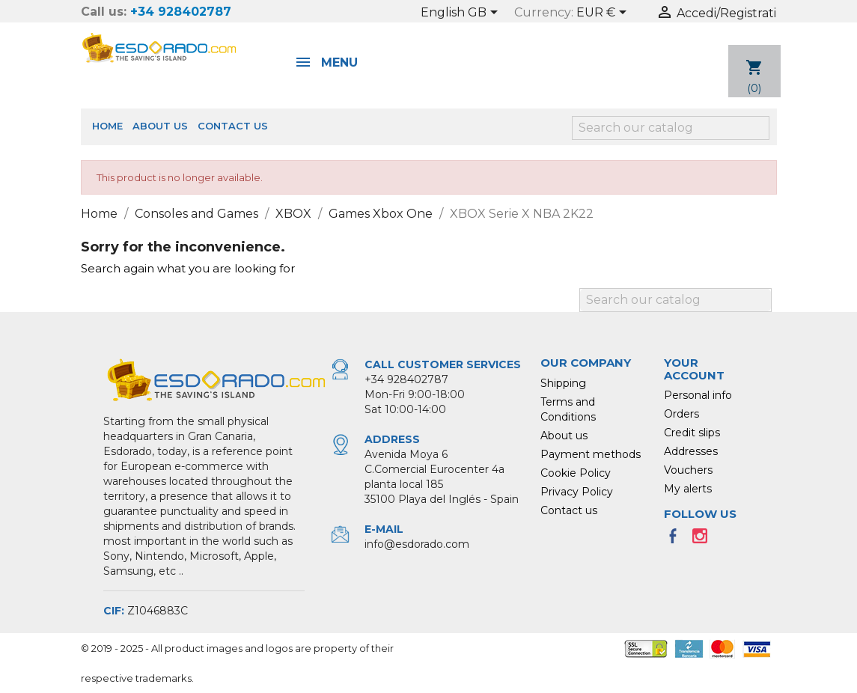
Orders (681, 414)
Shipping (563, 383)
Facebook (677, 540)
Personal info (698, 395)
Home (107, 126)
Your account (694, 368)
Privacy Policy (576, 491)
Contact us (233, 126)
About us (160, 126)
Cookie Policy (575, 473)
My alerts (688, 488)
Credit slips (692, 432)
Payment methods (590, 454)
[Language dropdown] (462, 13)
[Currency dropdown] (604, 13)
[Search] (671, 128)
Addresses (691, 451)
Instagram (704, 540)
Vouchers (688, 470)
